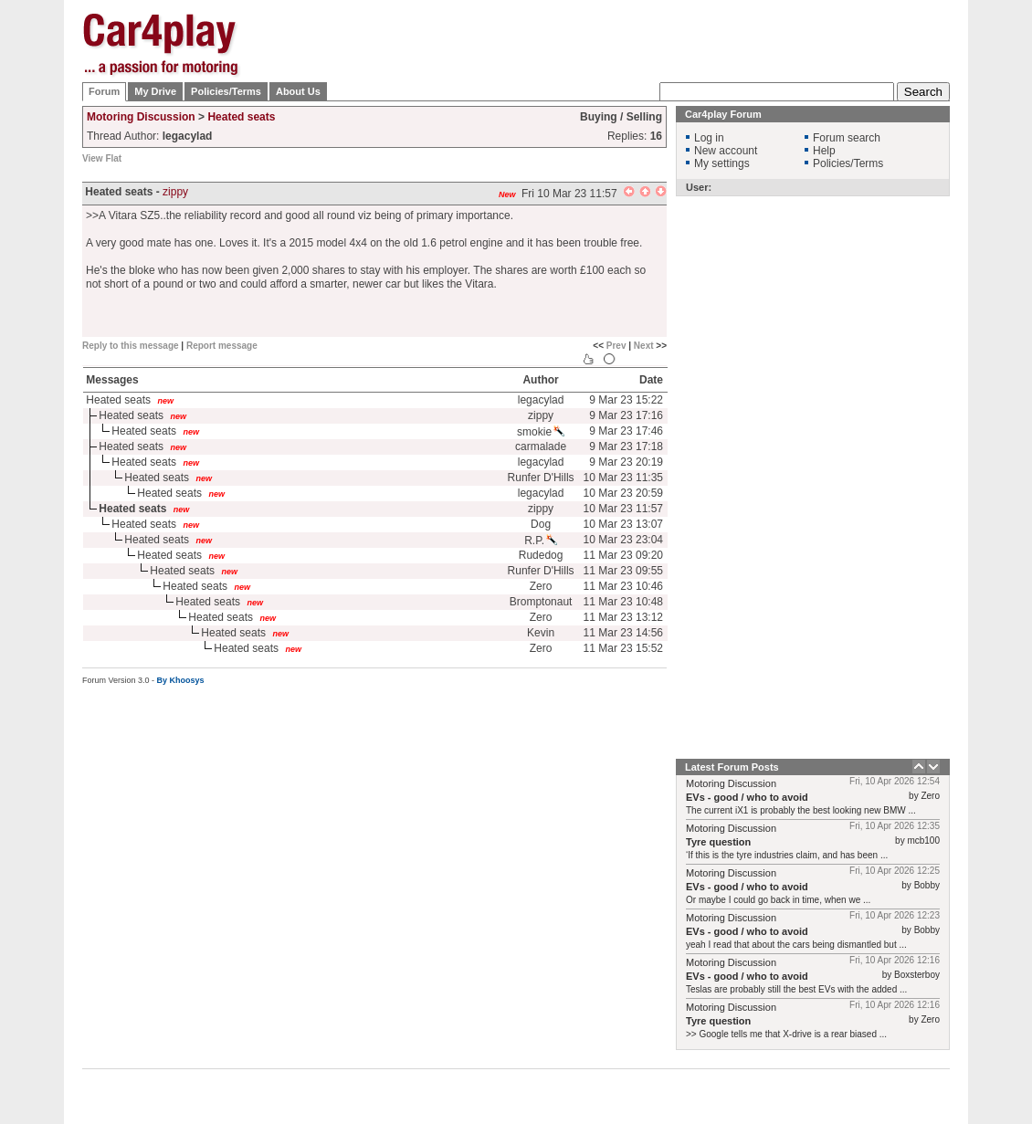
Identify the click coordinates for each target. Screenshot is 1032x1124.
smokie (540, 431)
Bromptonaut (541, 601)
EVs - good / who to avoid (747, 797)
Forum (104, 91)
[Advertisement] (618, 128)
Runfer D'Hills (541, 477)
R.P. (540, 540)
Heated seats (241, 116)
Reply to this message (130, 346)
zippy (175, 191)
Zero (541, 586)
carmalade (540, 446)
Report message (222, 346)
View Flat (101, 158)
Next (644, 346)
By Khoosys (181, 680)
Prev (616, 346)
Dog (541, 524)
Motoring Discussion (141, 116)
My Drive (155, 91)
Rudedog (541, 555)
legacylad (541, 400)
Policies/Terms (226, 91)
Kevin (540, 632)
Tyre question (718, 841)
